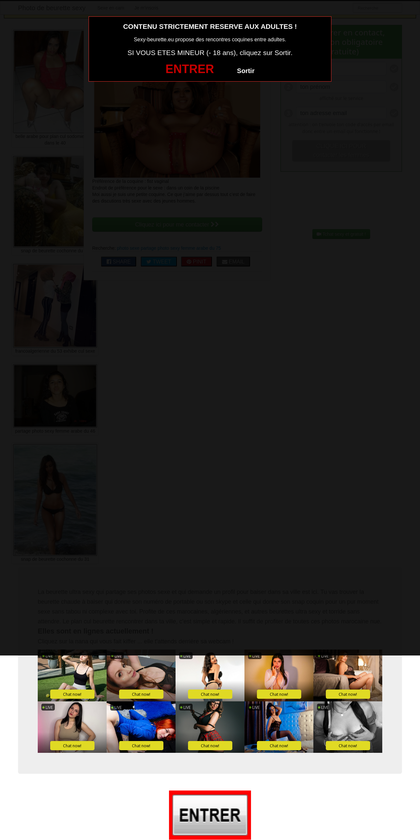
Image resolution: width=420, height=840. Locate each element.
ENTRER (189, 69)
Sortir (245, 70)
